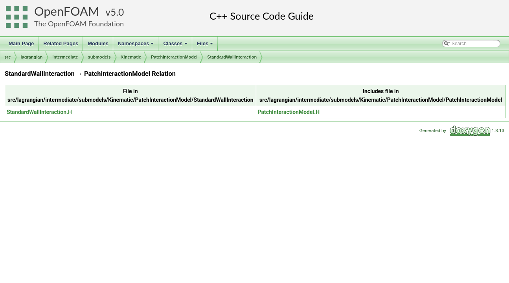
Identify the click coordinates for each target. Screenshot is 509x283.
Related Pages (60, 43)
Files (206, 45)
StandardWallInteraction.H (39, 112)
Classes (175, 45)
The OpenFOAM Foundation (79, 23)
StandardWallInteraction (232, 57)
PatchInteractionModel (174, 57)
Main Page (21, 43)
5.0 (117, 12)
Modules (98, 43)
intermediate (65, 57)
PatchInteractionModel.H (289, 112)
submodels (99, 57)
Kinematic (131, 57)
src (7, 57)
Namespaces (136, 45)
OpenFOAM (66, 11)
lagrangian (32, 57)
